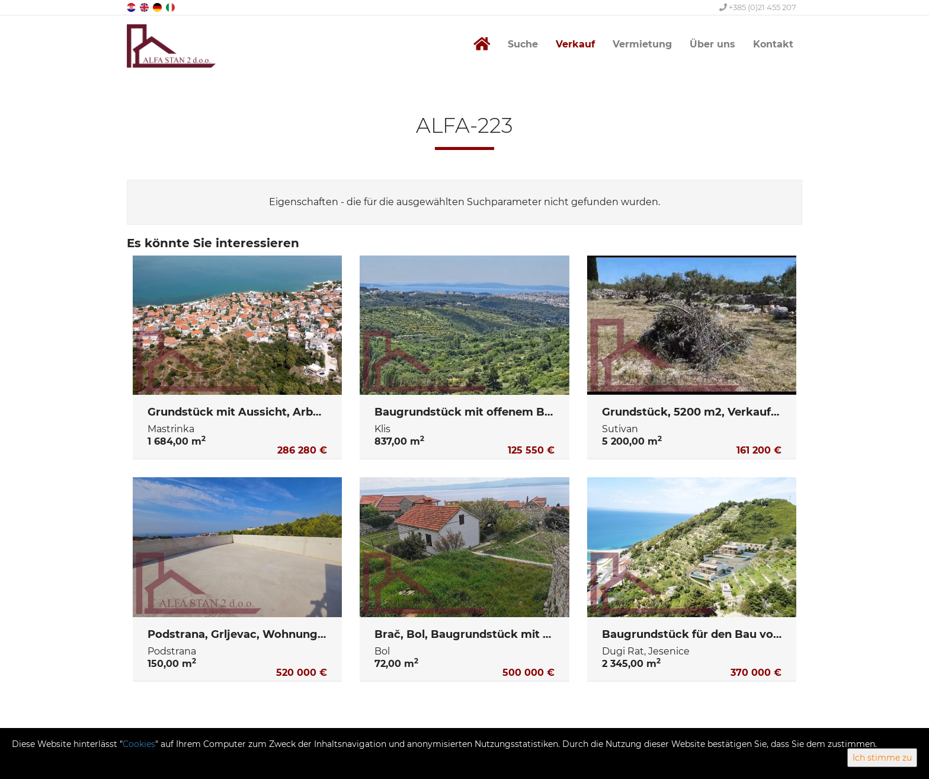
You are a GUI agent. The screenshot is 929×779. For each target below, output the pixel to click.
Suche (523, 44)
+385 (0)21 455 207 (757, 7)
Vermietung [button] (642, 44)
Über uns (712, 44)
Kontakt (773, 44)
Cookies (139, 744)
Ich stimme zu (882, 757)
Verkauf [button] (575, 44)
